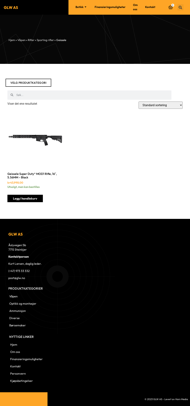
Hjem (64, 7)
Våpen (21, 40)
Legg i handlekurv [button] (25, 198)
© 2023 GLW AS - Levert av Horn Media (166, 399)
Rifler (31, 40)
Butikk (81, 7)
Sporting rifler (45, 40)
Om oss (135, 7)
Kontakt (150, 7)
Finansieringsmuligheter (110, 7)
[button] (180, 7)
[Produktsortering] (161, 105)
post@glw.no (16, 278)
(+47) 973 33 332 (19, 271)
